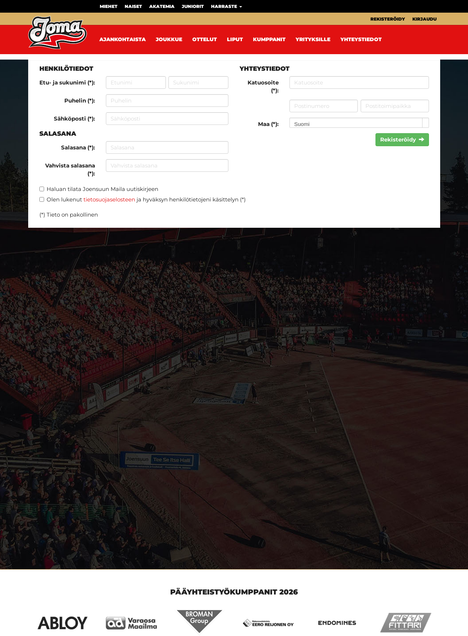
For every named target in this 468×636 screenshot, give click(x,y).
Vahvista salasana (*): (70, 169)
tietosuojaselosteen (109, 199)
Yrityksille (313, 39)
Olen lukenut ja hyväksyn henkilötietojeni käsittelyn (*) (146, 199)
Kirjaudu (424, 19)
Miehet (108, 6)
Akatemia (162, 6)
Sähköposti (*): (74, 118)
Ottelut (204, 39)
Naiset (133, 6)
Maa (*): (268, 124)
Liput (235, 39)
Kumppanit (269, 39)
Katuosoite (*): (263, 86)
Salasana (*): (78, 147)
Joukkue (169, 39)
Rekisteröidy (387, 19)
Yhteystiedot (361, 39)
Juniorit (193, 6)
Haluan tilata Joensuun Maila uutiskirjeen (102, 189)
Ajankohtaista (122, 39)
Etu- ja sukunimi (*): (67, 82)
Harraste (226, 6)
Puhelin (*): (79, 100)
